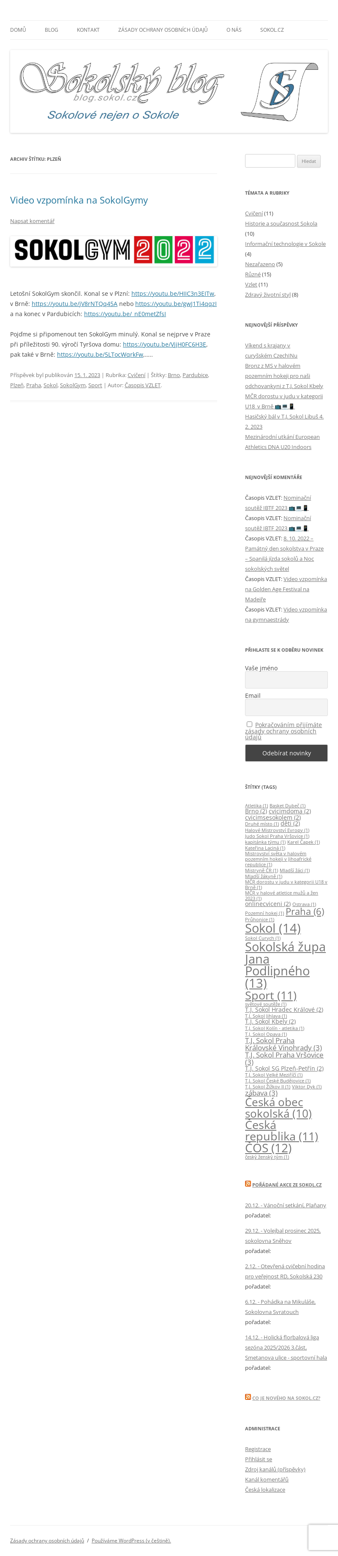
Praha (33, 385)
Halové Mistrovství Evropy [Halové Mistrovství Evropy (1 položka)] (277, 830)
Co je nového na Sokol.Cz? (286, 1398)
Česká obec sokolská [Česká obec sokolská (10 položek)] (278, 1107)
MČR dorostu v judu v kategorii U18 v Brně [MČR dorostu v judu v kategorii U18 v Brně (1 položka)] (286, 884)
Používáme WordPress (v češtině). (131, 1540)
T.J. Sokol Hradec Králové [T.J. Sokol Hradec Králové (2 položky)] (284, 1009)
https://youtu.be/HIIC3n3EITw (172, 293)
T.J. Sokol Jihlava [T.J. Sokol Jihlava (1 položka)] (266, 1016)
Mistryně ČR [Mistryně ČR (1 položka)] (261, 870)
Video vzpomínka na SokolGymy (79, 199)
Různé (253, 274)
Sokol (50, 385)
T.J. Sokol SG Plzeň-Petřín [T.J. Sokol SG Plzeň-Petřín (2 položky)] (284, 1068)
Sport (95, 385)
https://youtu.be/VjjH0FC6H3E (164, 344)
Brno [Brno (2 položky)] (256, 811)
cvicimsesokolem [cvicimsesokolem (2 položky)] (273, 817)
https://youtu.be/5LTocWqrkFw (100, 354)
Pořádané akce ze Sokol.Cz (287, 1184)
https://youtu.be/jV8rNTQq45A (74, 304)
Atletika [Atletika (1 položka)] (256, 806)
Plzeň (17, 385)
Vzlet (251, 284)
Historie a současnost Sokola (281, 223)
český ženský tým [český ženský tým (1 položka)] (267, 1157)
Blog (51, 29)
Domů (18, 29)
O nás (234, 29)
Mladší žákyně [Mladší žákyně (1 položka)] (263, 876)
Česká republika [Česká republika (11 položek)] (281, 1130)
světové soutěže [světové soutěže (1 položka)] (265, 1004)
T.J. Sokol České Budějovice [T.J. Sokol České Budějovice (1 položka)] (278, 1081)
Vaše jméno (261, 668)
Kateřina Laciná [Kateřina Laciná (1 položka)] (265, 848)
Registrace (258, 1449)
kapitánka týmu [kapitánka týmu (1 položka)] (265, 842)
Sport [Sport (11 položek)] (271, 995)
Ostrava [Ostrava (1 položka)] (304, 904)
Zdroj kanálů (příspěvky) (275, 1469)
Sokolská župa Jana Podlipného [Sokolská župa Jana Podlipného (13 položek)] (285, 964)
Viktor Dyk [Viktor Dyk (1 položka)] (307, 1087)
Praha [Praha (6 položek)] (305, 911)
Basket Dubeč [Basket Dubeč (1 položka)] (287, 806)
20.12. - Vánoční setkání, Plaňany (285, 1205)
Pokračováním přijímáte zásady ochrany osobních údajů (283, 731)
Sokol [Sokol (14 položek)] (273, 928)
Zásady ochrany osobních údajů (163, 29)
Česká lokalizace (265, 1489)
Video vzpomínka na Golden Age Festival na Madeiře (286, 589)
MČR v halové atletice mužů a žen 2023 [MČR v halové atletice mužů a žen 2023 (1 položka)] (281, 895)
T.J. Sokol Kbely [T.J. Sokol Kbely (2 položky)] (270, 1021)
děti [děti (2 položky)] (290, 823)
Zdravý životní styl (268, 294)
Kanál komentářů (267, 1479)
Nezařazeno (260, 264)
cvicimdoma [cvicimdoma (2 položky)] (290, 811)
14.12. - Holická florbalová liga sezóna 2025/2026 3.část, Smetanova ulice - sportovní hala (286, 1347)
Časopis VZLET (143, 385)
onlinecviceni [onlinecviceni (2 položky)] (268, 904)
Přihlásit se (258, 1459)
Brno (174, 375)
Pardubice (195, 375)
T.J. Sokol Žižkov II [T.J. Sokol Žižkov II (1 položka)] (267, 1087)
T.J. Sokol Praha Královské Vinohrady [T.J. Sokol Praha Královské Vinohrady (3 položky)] (283, 1043)
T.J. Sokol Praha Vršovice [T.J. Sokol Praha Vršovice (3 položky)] (284, 1058)
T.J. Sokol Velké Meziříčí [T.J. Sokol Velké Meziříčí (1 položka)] (274, 1075)
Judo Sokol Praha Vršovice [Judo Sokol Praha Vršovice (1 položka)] (277, 836)
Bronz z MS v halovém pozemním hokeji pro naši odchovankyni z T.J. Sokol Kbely (284, 376)
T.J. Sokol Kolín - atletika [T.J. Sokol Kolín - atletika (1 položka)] (274, 1028)
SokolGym (73, 385)
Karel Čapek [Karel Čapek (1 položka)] (303, 842)
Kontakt (88, 29)
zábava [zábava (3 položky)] (261, 1093)
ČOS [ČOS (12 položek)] (268, 1148)
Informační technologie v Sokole (285, 244)
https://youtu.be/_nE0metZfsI (125, 314)
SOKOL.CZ (272, 29)
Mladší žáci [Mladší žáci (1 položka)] (295, 870)
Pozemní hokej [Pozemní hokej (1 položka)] (264, 913)
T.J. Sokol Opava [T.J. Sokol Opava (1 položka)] (266, 1034)
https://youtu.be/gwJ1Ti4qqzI (176, 304)
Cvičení (136, 375)
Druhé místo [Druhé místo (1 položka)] (262, 824)
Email (253, 696)
